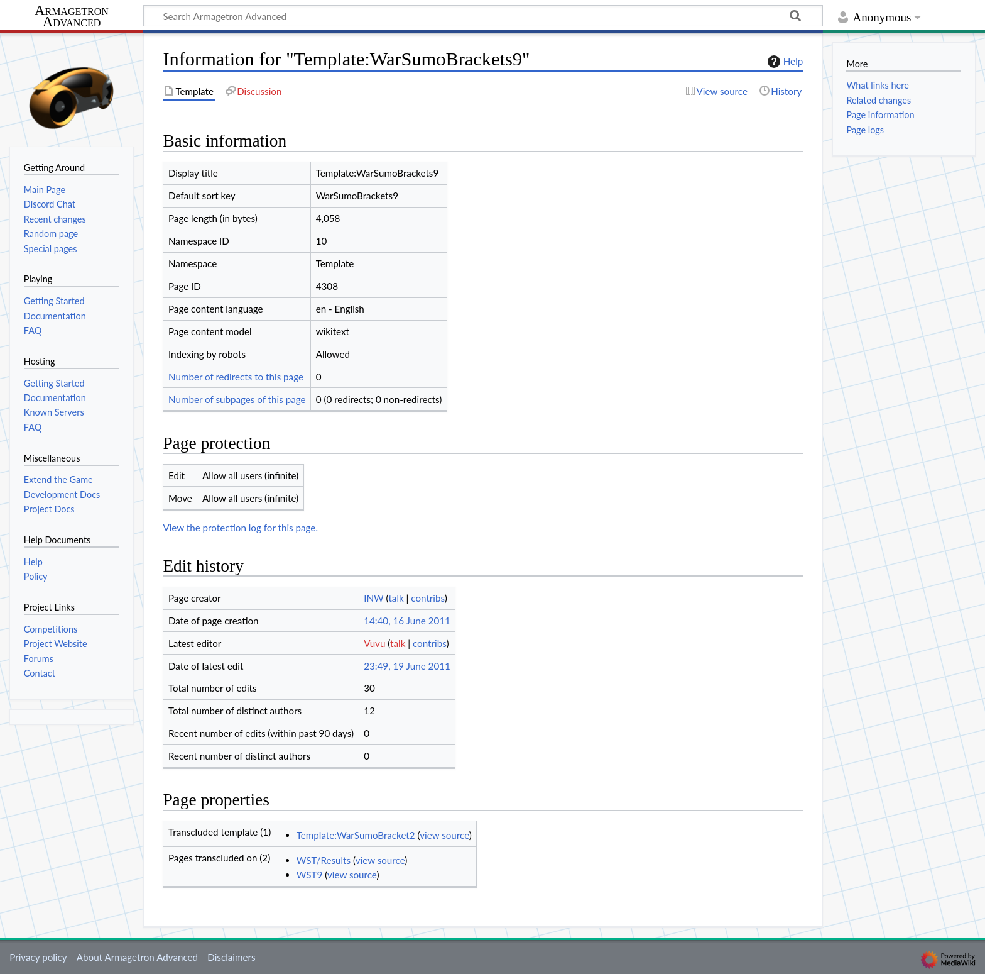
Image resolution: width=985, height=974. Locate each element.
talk (395, 598)
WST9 (310, 874)
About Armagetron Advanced (137, 957)
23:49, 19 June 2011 (407, 666)
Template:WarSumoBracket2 (356, 835)
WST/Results (324, 860)
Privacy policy (38, 957)
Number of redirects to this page (235, 376)
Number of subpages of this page (237, 399)
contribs (427, 598)
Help (784, 61)
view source (444, 835)
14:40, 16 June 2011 (407, 620)
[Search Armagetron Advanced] (483, 16)
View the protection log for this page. (240, 527)
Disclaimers (231, 957)
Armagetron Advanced (72, 16)
